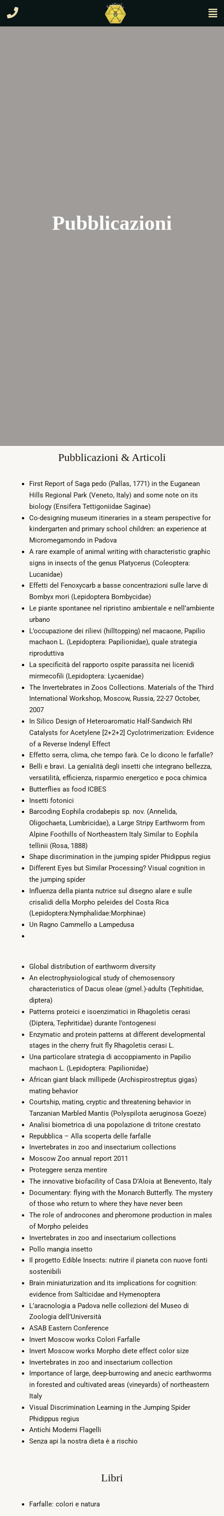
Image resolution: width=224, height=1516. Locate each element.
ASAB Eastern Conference (69, 1328)
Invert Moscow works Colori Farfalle (84, 1339)
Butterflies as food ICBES (67, 789)
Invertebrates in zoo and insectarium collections (102, 1147)
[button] (212, 13)
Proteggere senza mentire (68, 1170)
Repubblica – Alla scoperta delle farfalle (90, 1136)
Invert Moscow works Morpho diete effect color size (109, 1351)
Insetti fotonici (51, 801)
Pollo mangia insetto (61, 1249)
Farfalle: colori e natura (64, 1504)
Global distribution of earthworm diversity (92, 966)
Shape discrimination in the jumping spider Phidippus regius (120, 857)
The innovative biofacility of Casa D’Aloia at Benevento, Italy (120, 1181)
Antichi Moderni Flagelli (65, 1430)
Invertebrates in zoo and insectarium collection (100, 1362)
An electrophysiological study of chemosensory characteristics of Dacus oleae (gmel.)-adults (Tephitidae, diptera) (116, 989)
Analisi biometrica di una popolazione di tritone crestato (115, 1125)
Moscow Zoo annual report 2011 (78, 1158)
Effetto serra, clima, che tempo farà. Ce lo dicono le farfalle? (121, 755)
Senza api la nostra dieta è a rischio (83, 1441)
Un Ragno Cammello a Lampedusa (81, 925)
